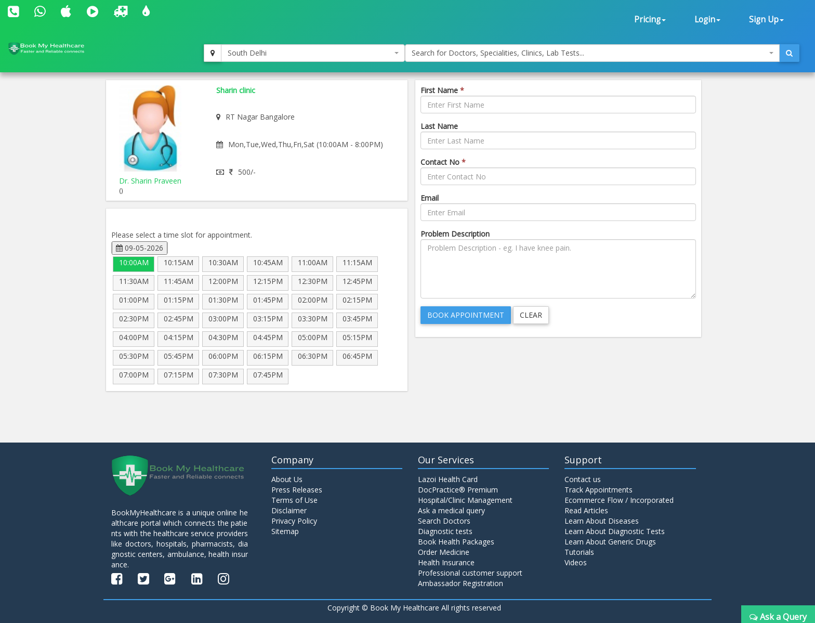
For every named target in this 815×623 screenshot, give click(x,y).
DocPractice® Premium (458, 490)
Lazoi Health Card (448, 479)
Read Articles (586, 510)
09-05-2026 (139, 248)
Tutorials (579, 552)
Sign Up (766, 19)
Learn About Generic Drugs (610, 542)
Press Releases (296, 490)
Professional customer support (470, 573)
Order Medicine (443, 552)
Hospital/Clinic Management (465, 500)
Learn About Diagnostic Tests (614, 531)
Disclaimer (289, 510)
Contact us (582, 479)
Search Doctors (444, 521)
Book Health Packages (456, 542)
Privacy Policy (294, 521)
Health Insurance (446, 562)
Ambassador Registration (460, 583)
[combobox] (313, 53)
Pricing (650, 19)
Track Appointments (598, 490)
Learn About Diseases (601, 521)
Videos (575, 562)
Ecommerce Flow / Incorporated (619, 500)
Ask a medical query (451, 510)
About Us (287, 479)
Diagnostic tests (445, 531)
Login (707, 19)
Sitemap (285, 531)
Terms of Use (294, 500)
